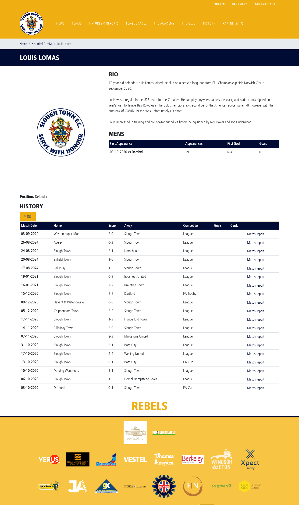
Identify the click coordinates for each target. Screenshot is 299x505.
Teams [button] (77, 23)
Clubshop (239, 4)
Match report (255, 234)
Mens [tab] (28, 217)
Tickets (219, 4)
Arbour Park (265, 4)
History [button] (209, 23)
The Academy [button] (164, 23)
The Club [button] (189, 23)
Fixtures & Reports (104, 23)
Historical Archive (42, 44)
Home (23, 44)
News (60, 23)
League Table (136, 23)
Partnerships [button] (233, 23)
